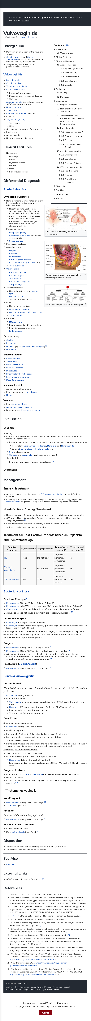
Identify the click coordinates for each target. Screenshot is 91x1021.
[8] (50, 668)
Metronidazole (13, 603)
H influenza (41, 446)
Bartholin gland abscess (20, 259)
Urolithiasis (11, 349)
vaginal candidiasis (53, 494)
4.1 (15, 915)
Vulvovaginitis (12, 74)
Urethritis (10, 346)
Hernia (9, 395)
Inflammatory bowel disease (19, 374)
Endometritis (15, 256)
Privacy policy (29, 1003)
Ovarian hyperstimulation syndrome (25, 312)
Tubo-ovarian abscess (19, 266)
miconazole (37, 774)
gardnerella (27, 455)
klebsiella (37, 449)
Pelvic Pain (11, 864)
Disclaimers (62, 1003)
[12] (45, 819)
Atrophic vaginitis (14, 102)
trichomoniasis (13, 501)
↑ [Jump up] (10, 894)
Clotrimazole (15, 702)
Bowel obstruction (14, 364)
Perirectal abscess (14, 367)
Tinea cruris (11, 110)
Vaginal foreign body (15, 119)
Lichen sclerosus (13, 107)
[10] (16, 782)
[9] (33, 695)
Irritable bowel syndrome (17, 377)
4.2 (18, 915)
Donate (45, 1013)
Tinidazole (11, 805)
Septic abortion (16, 241)
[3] (25, 520)
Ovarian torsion (16, 296)
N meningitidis (67, 446)
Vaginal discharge (28, 37)
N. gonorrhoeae (27, 346)
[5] (72, 612)
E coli (21, 449)
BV (42, 494)
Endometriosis (15, 331)
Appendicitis (12, 361)
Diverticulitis (11, 371)
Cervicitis (13, 253)
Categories (11, 983)
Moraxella (51, 446)
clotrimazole (23, 774)
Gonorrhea (22, 113)
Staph (26, 446)
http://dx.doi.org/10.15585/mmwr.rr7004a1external (32, 959)
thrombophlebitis (19, 404)
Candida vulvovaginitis (18, 676)
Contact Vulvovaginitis (19, 281)
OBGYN (21, 983)
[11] (45, 802)
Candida (13, 455)
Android (25, 20)
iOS (15, 20)
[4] (26, 598)
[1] (46, 346)
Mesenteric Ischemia (30, 410)
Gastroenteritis (13, 358)
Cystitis (9, 340)
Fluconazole (11, 695)
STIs (11, 452)
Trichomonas (15, 278)
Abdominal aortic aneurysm (19, 407)
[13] (38, 831)
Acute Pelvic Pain (15, 189)
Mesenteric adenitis (15, 380)
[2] (53, 461)
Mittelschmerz (15, 322)
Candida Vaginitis (14, 57)
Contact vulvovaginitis (16, 89)
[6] (68, 650)
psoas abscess (30, 392)
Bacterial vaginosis (15, 80)
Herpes (12, 250)
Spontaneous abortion (19, 235)
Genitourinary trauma (19, 309)
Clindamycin (11, 609)
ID (27, 983)
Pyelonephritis (12, 343)
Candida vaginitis (14, 83)
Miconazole (14, 707)
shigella (45, 449)
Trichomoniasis (11, 579)
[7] (70, 650)
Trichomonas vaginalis (16, 86)
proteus (28, 449)
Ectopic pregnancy (17, 232)
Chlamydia (11, 113)
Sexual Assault (27, 663)
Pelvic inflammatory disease (22, 262)
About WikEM (46, 1003)
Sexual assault (16, 315)
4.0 (12, 915)
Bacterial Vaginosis (18, 272)
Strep (32, 446)
